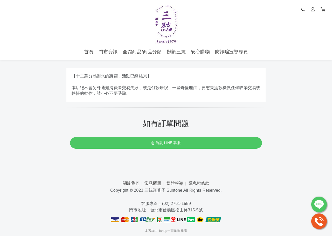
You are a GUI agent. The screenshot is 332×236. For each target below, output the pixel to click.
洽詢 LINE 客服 (166, 143)
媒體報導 (175, 183)
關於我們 (131, 183)
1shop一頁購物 (169, 231)
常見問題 (152, 183)
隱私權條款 (199, 183)
